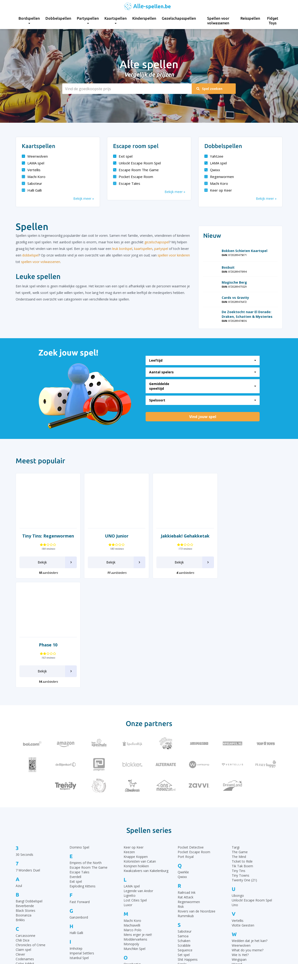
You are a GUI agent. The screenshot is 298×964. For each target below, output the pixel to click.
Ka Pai (74, 880)
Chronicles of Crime (30, 836)
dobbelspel (30, 255)
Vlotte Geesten (243, 816)
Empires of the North (86, 754)
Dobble (21, 884)
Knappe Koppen (136, 747)
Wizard (237, 855)
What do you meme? (247, 841)
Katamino (77, 884)
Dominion (23, 889)
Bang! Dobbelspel (29, 792)
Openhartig (132, 855)
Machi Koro (33, 176)
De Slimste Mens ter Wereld (37, 875)
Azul (19, 777)
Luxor (128, 796)
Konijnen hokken (136, 757)
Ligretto (130, 786)
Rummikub (186, 807)
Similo (182, 855)
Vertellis (31, 169)
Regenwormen (219, 176)
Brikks (20, 811)
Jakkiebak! (77, 864)
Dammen (23, 870)
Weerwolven (35, 156)
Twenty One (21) (244, 771)
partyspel (161, 248)
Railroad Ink (186, 783)
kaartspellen (143, 248)
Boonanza (23, 806)
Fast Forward (80, 792)
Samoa (183, 827)
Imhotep (76, 839)
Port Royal (186, 747)
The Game (240, 743)
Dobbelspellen (58, 18)
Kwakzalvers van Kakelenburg (146, 761)
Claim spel (23, 840)
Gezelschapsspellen (179, 18)
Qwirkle (183, 763)
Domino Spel (79, 738)
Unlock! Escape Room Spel (137, 163)
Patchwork (132, 875)
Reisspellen (250, 18)
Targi (235, 738)
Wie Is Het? (240, 846)
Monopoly (131, 835)
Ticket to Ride (242, 752)
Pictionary (131, 884)
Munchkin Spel (134, 839)
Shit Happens (188, 850)
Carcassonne (25, 826)
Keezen (129, 743)
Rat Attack (185, 788)
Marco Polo (132, 821)
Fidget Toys (272, 20)
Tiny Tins (238, 761)
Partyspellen (88, 20)
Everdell (75, 768)
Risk (181, 797)
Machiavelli (132, 816)
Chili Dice (22, 831)
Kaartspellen (115, 20)
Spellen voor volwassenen (218, 20)
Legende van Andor (138, 782)
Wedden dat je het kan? (249, 832)
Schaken (184, 832)
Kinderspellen (144, 18)
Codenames (25, 850)
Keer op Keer (218, 190)
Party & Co (132, 870)
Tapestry (184, 884)
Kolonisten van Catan (140, 752)
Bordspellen (29, 20)
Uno (235, 796)
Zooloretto (240, 886)
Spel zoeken (210, 88)
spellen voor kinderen (174, 255)
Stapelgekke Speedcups (195, 864)
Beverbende (25, 797)
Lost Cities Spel (135, 791)
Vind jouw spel (202, 416)
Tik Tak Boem (242, 757)
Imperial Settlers (82, 844)
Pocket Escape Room (133, 176)
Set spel (184, 846)
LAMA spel (33, 163)
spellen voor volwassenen (40, 262)
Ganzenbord (79, 808)
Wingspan (239, 850)
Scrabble (184, 836)
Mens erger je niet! (138, 825)
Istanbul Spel (79, 848)
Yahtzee (213, 156)
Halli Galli (32, 190)
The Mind (239, 747)
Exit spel (122, 156)
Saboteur (32, 183)
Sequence (185, 841)
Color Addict (25, 854)
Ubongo (238, 786)
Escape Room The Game (136, 169)
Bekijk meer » (83, 198)
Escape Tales (126, 183)
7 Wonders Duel (28, 761)
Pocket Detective (191, 738)
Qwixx (212, 169)
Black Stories (25, 801)
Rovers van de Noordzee (196, 802)
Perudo (129, 880)
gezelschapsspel (156, 242)
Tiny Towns (240, 766)
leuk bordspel (122, 248)
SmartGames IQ (190, 860)
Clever (20, 845)
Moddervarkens (135, 830)
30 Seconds (24, 745)
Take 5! (183, 880)
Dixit (19, 879)
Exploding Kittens (83, 777)
